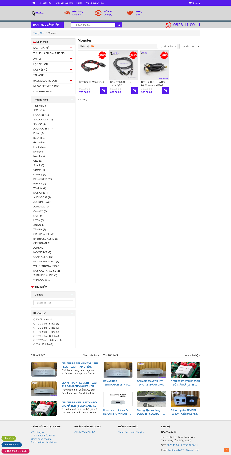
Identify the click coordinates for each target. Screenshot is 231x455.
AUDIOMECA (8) (42, 202)
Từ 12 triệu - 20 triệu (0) (47, 340)
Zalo (9, 438)
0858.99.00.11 (190, 445)
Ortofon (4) (39, 170)
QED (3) (37, 160)
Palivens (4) (39, 183)
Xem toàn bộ (91, 355)
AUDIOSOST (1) (42, 197)
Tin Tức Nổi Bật (45, 3)
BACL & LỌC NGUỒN (45, 80)
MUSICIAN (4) (40, 193)
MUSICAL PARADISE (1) (46, 271)
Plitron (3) (38, 133)
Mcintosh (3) (39, 151)
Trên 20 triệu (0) (43, 344)
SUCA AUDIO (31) (43, 119)
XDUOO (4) (39, 124)
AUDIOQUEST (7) (43, 128)
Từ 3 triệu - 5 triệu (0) (46, 328)
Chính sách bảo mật (41, 439)
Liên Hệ (80, 3)
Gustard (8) (39, 142)
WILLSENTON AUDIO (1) (46, 266)
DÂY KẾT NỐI (40, 69)
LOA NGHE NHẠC (43, 91)
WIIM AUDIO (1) (42, 280)
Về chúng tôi (37, 432)
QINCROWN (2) (41, 243)
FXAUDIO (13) (41, 115)
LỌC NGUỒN (40, 64)
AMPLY (37, 58)
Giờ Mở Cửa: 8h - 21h (95, 3)
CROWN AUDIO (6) (43, 234)
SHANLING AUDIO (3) (45, 275)
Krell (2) (37, 215)
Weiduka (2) (39, 188)
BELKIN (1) (39, 138)
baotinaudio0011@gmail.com (183, 450)
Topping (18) (40, 106)
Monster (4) (39, 156)
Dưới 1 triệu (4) (42, 319)
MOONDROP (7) (42, 252)
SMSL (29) (39, 110)
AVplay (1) (38, 248)
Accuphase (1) (41, 206)
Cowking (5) (39, 174)
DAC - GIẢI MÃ (41, 48)
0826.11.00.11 (186, 24)
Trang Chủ (38, 33)
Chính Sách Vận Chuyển (131, 432)
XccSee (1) (39, 225)
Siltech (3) (38, 165)
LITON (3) (38, 220)
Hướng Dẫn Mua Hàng (64, 3)
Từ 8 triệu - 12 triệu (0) (46, 336)
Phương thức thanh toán (44, 442)
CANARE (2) (40, 211)
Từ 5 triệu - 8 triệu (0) (46, 332)
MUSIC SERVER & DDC (46, 86)
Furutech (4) (39, 147)
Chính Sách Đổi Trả (84, 432)
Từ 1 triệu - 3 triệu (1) (46, 323)
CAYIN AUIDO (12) (43, 257)
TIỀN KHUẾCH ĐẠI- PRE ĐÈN (49, 53)
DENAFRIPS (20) (42, 179)
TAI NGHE (38, 75)
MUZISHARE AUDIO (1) (46, 261)
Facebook (12, 444)
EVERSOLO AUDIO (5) (45, 238)
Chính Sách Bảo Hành (43, 435)
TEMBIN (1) (39, 229)
